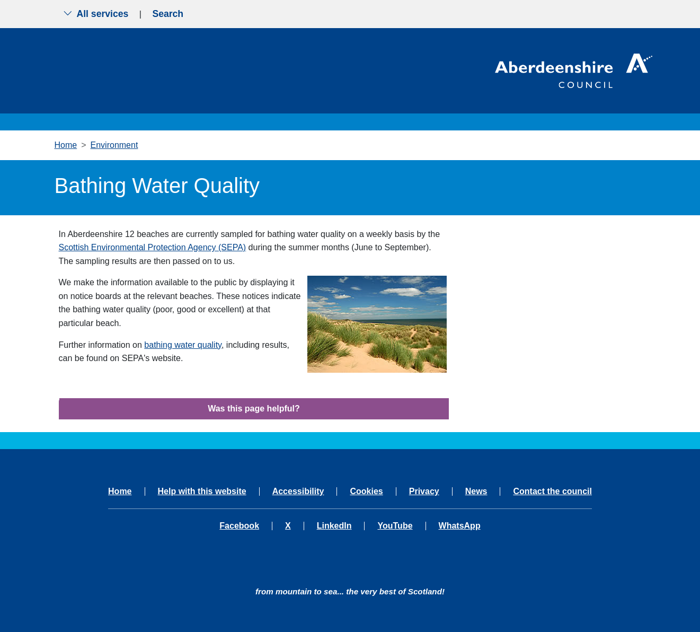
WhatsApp (460, 526)
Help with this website (202, 491)
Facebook (239, 526)
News (476, 491)
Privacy (424, 491)
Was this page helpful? (254, 408)
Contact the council (552, 491)
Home (66, 145)
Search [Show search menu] (167, 13)
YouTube (394, 526)
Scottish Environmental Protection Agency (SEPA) (152, 247)
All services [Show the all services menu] (96, 14)
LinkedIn (334, 526)
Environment (114, 145)
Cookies (366, 491)
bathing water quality (182, 344)
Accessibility (298, 491)
